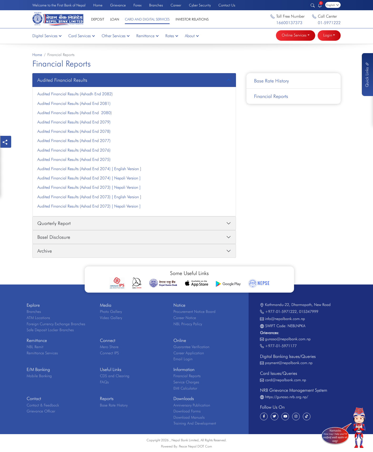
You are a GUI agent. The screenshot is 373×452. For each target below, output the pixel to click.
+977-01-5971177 (281, 346)
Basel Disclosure (53, 237)
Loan (114, 19)
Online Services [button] (294, 35)
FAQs (104, 382)
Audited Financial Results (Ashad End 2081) (74, 103)
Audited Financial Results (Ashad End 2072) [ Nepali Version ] (89, 206)
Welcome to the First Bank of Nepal (59, 5)
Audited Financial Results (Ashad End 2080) (74, 112)
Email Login (182, 359)
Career (176, 5)
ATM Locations (38, 317)
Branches (156, 5)
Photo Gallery (111, 311)
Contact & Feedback (43, 405)
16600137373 (289, 22)
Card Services (81, 36)
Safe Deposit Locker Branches (50, 330)
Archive (44, 251)
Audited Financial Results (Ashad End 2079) (74, 122)
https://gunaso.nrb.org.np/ (286, 397)
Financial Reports (271, 96)
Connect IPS (109, 353)
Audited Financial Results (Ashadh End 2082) (75, 93)
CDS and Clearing (114, 376)
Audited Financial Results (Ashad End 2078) (74, 131)
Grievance (118, 5)
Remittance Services (42, 353)
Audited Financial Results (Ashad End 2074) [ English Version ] (89, 168)
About (191, 36)
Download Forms (187, 411)
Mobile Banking (39, 376)
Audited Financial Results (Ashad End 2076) (74, 150)
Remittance (147, 36)
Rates (171, 36)
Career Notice (184, 317)
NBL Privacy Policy (187, 324)
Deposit (97, 19)
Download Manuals (189, 417)
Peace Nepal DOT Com (195, 446)
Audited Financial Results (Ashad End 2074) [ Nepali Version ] (89, 178)
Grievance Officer (41, 411)
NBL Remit (35, 347)
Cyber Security (200, 5)
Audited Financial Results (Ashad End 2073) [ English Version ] (89, 196)
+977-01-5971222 (281, 311)
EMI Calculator (185, 388)
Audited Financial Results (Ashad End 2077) (74, 140)
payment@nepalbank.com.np (289, 363)
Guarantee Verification (191, 347)
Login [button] (327, 35)
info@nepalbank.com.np (285, 318)
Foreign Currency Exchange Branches (56, 324)
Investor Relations (192, 19)
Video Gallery (111, 317)
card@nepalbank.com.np (285, 380)
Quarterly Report (54, 223)
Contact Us (226, 5)
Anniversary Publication (191, 405)
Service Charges (186, 382)
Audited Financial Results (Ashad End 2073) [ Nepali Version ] (89, 187)
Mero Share (109, 347)
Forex (137, 5)
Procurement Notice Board (194, 311)
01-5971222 (329, 22)
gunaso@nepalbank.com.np (288, 339)
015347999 (308, 311)
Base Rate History (271, 81)
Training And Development (194, 423)
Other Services (115, 36)
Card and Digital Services (147, 19)
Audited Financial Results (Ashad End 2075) (74, 159)
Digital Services (46, 36)
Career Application (188, 353)
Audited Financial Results (62, 80)
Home (98, 5)
